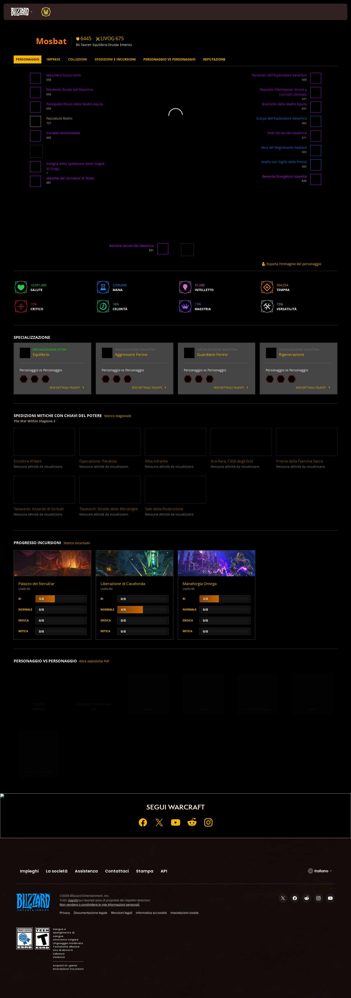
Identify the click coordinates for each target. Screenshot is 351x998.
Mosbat (51, 40)
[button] (36, 80)
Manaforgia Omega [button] (200, 583)
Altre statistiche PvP (94, 661)
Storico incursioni (76, 543)
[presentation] (20, 12)
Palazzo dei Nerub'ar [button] (36, 583)
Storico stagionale (117, 416)
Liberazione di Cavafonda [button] (123, 583)
